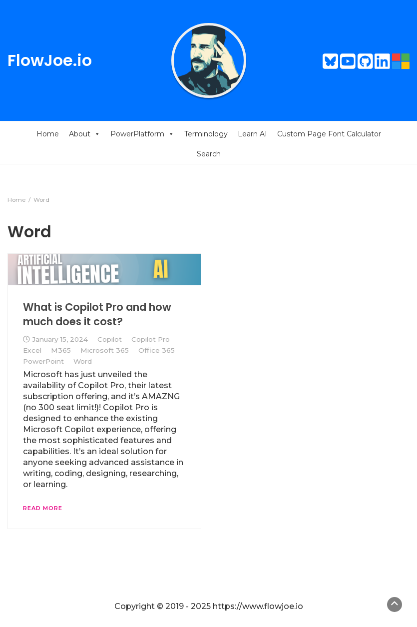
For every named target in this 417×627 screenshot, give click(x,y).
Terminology (206, 133)
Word (82, 361)
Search (209, 153)
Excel (32, 350)
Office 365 (156, 350)
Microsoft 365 (104, 350)
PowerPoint (43, 361)
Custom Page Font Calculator (329, 133)
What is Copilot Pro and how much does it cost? (97, 314)
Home (47, 133)
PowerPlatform (142, 134)
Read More (42, 508)
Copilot (109, 339)
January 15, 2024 (60, 339)
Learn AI (252, 133)
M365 (61, 350)
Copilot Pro (150, 339)
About (84, 134)
